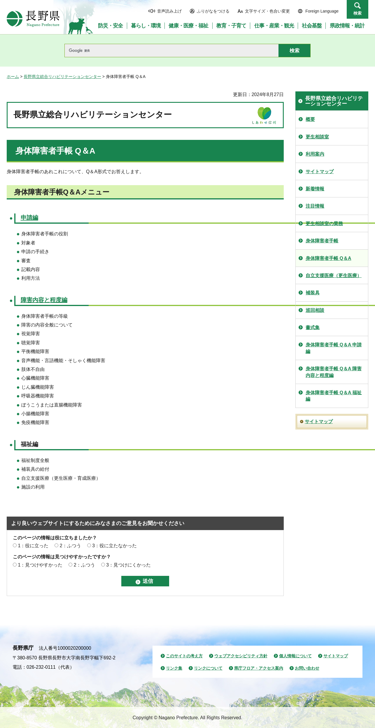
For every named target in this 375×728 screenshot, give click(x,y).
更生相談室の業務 (324, 223)
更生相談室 (317, 136)
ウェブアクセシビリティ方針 (240, 656)
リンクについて (208, 668)
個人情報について (295, 656)
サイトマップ (320, 171)
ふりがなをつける (213, 11)
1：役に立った (33, 545)
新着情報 (315, 188)
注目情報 (315, 206)
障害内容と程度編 (44, 300)
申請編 (29, 217)
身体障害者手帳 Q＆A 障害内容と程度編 (334, 372)
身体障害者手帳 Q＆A (328, 258)
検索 (357, 13)
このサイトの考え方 (184, 656)
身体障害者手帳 (322, 240)
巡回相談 (315, 310)
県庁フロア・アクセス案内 (258, 668)
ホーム (13, 76)
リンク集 (174, 668)
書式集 (313, 327)
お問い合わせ (307, 668)
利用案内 (315, 154)
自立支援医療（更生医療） (334, 275)
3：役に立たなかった (114, 545)
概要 (310, 119)
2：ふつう (70, 545)
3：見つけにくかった (128, 564)
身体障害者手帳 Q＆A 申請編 (334, 348)
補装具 (313, 292)
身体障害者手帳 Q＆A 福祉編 (334, 396)
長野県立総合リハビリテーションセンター (62, 76)
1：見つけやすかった (40, 564)
